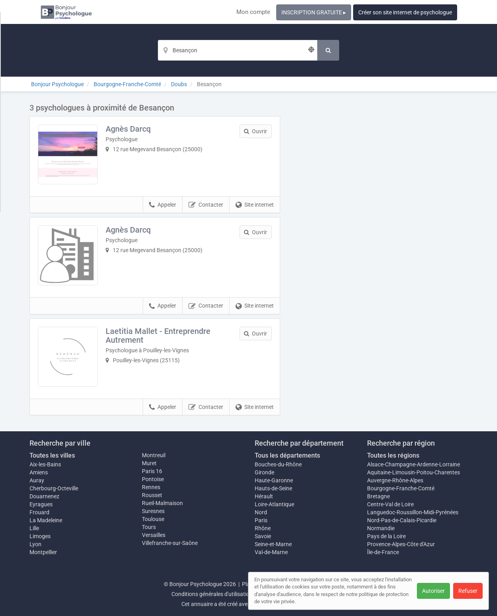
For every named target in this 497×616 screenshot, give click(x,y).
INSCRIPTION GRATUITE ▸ (313, 12)
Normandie (381, 528)
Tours (149, 527)
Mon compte (253, 12)
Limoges (40, 536)
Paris (261, 520)
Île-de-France (383, 552)
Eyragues (41, 504)
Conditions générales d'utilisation (212, 594)
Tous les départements (287, 455)
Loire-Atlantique (274, 504)
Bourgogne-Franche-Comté (400, 488)
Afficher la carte (380, 216)
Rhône (263, 528)
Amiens (38, 472)
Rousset (152, 495)
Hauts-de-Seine (273, 488)
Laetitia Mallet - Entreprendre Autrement (158, 335)
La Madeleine (45, 520)
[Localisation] (237, 50)
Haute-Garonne (274, 480)
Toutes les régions (393, 455)
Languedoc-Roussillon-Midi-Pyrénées (412, 512)
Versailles (153, 535)
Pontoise (153, 479)
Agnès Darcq (128, 129)
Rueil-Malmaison (162, 503)
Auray (36, 480)
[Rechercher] (328, 50)
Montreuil (153, 455)
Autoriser (433, 591)
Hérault (264, 496)
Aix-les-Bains (45, 464)
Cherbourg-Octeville (53, 488)
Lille (34, 528)
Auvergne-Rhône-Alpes (395, 480)
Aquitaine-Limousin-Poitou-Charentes (413, 472)
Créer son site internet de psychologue (405, 12)
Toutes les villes (52, 455)
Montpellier (43, 552)
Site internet (255, 205)
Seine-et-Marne (273, 544)
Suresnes (153, 511)
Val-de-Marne (271, 552)
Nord (261, 512)
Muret (149, 463)
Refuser (467, 591)
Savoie (263, 536)
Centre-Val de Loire (390, 504)
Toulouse (153, 519)
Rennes (151, 487)
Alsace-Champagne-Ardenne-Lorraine (413, 464)
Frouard (39, 512)
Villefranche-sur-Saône (170, 543)
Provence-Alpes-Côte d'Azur (401, 544)
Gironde (264, 472)
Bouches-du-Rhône (278, 464)
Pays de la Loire (386, 536)
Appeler (162, 205)
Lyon (35, 544)
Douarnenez (44, 496)
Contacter (206, 205)
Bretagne (378, 496)
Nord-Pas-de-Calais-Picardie (401, 520)
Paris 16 (152, 471)
